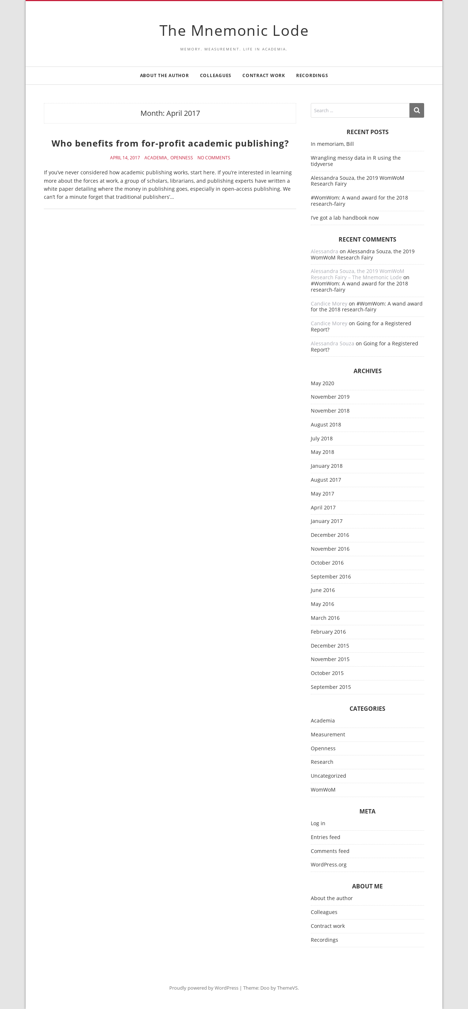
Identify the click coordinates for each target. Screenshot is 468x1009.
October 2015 (327, 673)
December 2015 (330, 646)
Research (322, 762)
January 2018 (327, 466)
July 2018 (322, 439)
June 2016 (323, 590)
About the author (164, 75)
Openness (181, 157)
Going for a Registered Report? (361, 326)
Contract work (263, 75)
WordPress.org (329, 865)
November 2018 (330, 411)
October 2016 (327, 563)
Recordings (312, 75)
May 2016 (322, 604)
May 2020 (322, 383)
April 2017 (323, 508)
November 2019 (330, 397)
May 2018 (322, 452)
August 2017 (326, 480)
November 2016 (330, 549)
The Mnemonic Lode (234, 30)
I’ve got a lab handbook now (345, 217)
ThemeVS (287, 988)
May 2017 (322, 494)
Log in (318, 823)
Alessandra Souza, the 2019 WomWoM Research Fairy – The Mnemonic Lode (357, 274)
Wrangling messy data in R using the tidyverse (356, 160)
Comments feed (330, 851)
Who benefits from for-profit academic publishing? (170, 143)
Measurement (328, 735)
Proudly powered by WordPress (203, 988)
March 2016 (325, 618)
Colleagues (216, 75)
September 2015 (331, 687)
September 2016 (331, 577)
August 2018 (326, 425)
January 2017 (327, 521)
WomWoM (323, 790)
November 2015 (330, 659)
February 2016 (328, 632)
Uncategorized (328, 776)
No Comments (213, 157)
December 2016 (330, 535)
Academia (155, 157)
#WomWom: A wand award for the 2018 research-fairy (359, 200)
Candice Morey (329, 303)
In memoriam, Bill (332, 143)
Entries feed (325, 837)
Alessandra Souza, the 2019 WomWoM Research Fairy (357, 180)
